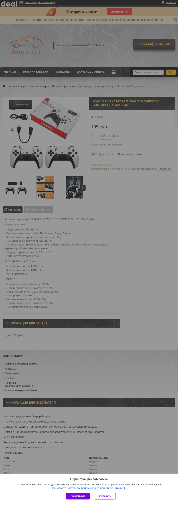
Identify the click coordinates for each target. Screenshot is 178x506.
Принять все (78, 496)
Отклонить (104, 496)
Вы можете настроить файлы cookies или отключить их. (87, 488)
